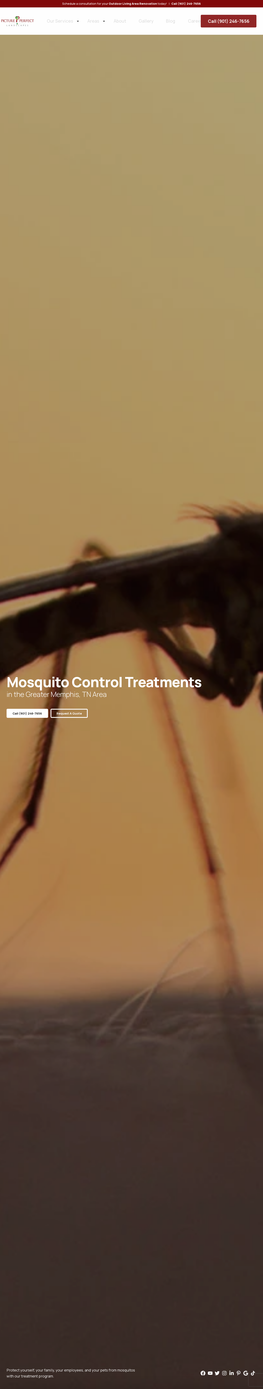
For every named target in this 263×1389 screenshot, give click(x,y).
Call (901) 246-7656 (235, 18)
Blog (147, 18)
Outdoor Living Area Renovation (133, 4)
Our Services (61, 18)
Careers (167, 18)
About (108, 18)
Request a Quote (76, 713)
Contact (190, 18)
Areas (87, 18)
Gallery (129, 18)
